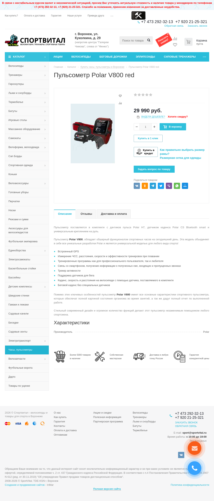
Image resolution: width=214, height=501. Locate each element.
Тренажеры (15, 74)
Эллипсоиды (145, 56)
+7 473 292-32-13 (157, 21)
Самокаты (14, 138)
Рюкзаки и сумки (18, 219)
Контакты (59, 425)
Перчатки (14, 201)
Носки (12, 210)
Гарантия (59, 421)
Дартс (11, 376)
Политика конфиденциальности (190, 484)
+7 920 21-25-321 (191, 21)
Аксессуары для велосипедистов (18, 230)
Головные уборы (18, 192)
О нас (57, 412)
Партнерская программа (108, 421)
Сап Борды (15, 156)
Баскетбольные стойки (22, 268)
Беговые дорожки (113, 56)
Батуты (12, 111)
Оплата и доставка (65, 430)
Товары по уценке (19, 385)
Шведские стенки (18, 295)
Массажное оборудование (24, 129)
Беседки (13, 322)
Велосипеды (81, 56)
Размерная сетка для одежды (180, 157)
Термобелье (15, 101)
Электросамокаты (19, 259)
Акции (58, 56)
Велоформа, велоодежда (23, 147)
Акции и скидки (102, 412)
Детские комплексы (20, 286)
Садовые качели (18, 313)
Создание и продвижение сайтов (25, 484)
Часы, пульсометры (20, 349)
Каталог (19, 56)
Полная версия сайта (107, 488)
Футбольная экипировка (23, 241)
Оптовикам (60, 434)
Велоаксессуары (18, 183)
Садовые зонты (17, 331)
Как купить (60, 417)
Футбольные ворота (20, 367)
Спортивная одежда (20, 165)
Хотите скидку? (178, 116)
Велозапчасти (16, 358)
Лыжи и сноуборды (19, 92)
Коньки (12, 174)
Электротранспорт (19, 340)
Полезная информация (107, 417)
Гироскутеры (16, 83)
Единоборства (17, 250)
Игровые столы (17, 120)
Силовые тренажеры (180, 56)
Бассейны (14, 277)
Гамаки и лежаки (18, 304)
